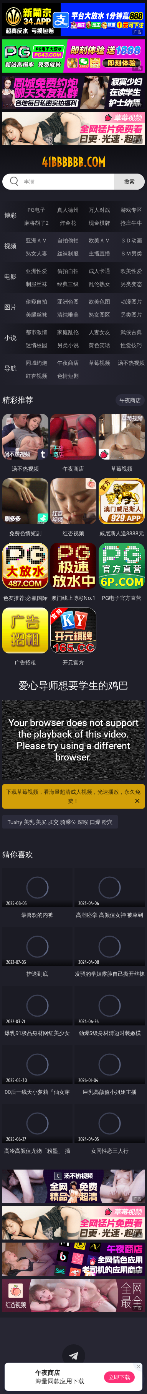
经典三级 (68, 284)
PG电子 (36, 209)
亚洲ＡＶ (36, 240)
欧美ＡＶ (99, 240)
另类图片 (131, 314)
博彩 (10, 215)
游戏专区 (131, 209)
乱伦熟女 (99, 284)
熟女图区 (99, 314)
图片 (10, 307)
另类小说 (68, 345)
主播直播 (99, 253)
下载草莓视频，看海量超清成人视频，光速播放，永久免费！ (73, 797)
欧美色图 (99, 301)
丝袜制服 (68, 253)
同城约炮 (36, 362)
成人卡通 (99, 271)
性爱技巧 (131, 345)
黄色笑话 (99, 345)
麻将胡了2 (36, 222)
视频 (10, 246)
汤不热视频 (131, 362)
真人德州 (68, 209)
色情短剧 (68, 375)
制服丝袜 (36, 284)
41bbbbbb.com (73, 162)
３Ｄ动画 (131, 240)
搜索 (129, 181)
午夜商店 (68, 362)
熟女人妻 (36, 253)
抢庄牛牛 (131, 222)
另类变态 (131, 284)
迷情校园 (36, 345)
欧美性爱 (131, 271)
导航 (10, 368)
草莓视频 (99, 362)
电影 (10, 276)
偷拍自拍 (68, 271)
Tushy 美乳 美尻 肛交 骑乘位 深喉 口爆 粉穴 (60, 821)
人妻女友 (99, 332)
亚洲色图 (68, 301)
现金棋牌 (99, 222)
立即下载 (119, 1377)
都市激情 (36, 332)
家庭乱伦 (68, 332)
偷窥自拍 (36, 301)
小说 (10, 337)
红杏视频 (36, 375)
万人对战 (99, 209)
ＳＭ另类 (131, 253)
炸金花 (68, 222)
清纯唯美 (68, 314)
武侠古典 (131, 332)
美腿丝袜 (36, 314)
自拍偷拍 (68, 240)
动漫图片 (131, 301)
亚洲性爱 (36, 271)
